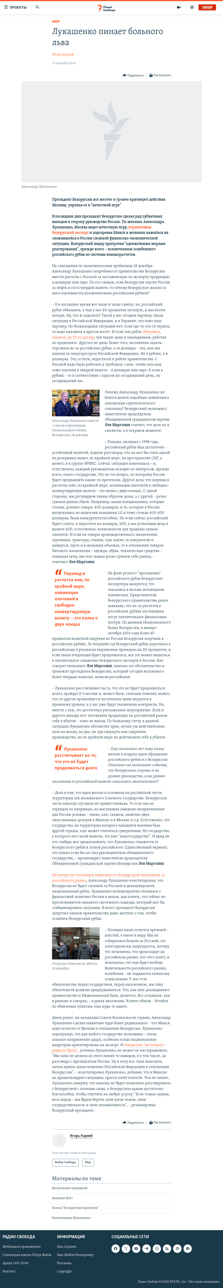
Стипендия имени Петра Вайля (27, 1255)
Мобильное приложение (22, 1247)
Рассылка (64, 1263)
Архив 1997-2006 (15, 1263)
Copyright (64, 1271)
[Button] (133, 75)
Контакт (9, 1271)
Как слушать (66, 1247)
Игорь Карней (63, 54)
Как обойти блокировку (75, 1255)
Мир (56, 22)
